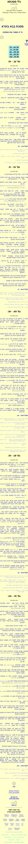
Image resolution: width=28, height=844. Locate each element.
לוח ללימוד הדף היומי (19, 837)
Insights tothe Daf (6, 815)
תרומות (18, 839)
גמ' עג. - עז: (14, 47)
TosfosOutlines (17, 820)
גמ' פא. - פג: (14, 52)
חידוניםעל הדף (10, 829)
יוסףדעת (22, 824)
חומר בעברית (11, 839)
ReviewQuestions (21, 815)
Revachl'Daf (6, 824)
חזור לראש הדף (14, 4)
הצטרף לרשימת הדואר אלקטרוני (19, 834)
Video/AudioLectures (17, 829)
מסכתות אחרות (5, 834)
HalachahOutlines (11, 820)
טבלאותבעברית (18, 824)
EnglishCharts (23, 820)
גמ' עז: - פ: (14, 49)
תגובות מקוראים (8, 842)
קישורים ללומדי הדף (19, 842)
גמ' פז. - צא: (14, 57)
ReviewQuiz (12, 824)
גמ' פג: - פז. (14, 54)
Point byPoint (5, 820)
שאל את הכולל (7, 837)
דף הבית (14, 804)
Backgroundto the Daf (14, 815)
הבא (14, 785)
